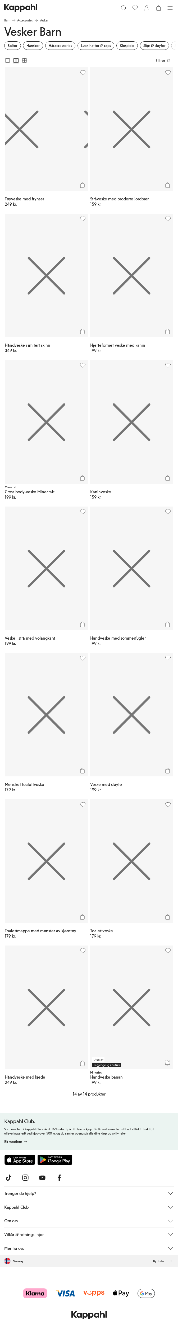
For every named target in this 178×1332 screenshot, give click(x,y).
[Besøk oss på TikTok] (8, 1177)
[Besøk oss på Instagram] (25, 1177)
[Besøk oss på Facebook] (59, 1177)
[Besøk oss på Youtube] (42, 1177)
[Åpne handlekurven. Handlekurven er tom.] (158, 8)
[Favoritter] (135, 8)
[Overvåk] (167, 1063)
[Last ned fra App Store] (19, 1159)
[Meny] (170, 8)
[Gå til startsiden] (20, 8)
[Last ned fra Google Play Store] (55, 1159)
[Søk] (123, 8)
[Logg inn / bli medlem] (147, 8)
